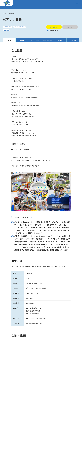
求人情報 (22, 40)
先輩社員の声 (60, 40)
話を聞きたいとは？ (52, 30)
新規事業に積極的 (7, 26)
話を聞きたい (54, 27)
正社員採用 (6, 30)
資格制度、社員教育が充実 (20, 26)
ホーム (4, 14)
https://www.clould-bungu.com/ (36, 318)
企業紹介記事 (72, 40)
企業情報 (9, 40)
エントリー (70, 27)
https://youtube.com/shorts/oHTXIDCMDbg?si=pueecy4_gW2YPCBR (25, 347)
